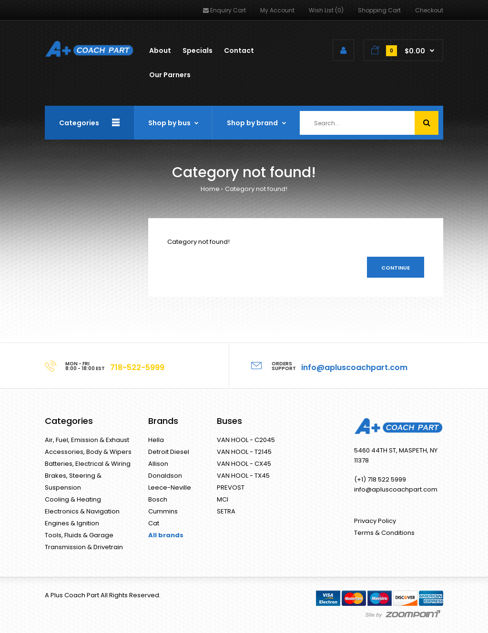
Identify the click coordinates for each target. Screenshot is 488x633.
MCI (222, 499)
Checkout (429, 10)
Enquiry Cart (224, 10)
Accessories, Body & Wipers (88, 451)
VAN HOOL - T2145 (244, 451)
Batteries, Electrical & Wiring (88, 463)
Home (210, 188)
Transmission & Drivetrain (84, 547)
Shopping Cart (379, 10)
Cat (153, 523)
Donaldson (165, 475)
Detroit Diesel (168, 451)
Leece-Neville (169, 487)
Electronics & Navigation (82, 511)
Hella (156, 439)
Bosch (157, 499)
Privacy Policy (375, 520)
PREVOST (230, 487)
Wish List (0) (326, 10)
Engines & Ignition (72, 523)
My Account (277, 10)
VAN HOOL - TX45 (243, 475)
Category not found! (256, 188)
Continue (395, 267)
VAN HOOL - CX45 (244, 463)
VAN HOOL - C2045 (246, 439)
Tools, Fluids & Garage (79, 535)
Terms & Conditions (384, 532)
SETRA (226, 511)
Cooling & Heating (73, 499)
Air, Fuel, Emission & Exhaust (87, 439)
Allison (158, 463)
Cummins (163, 511)
